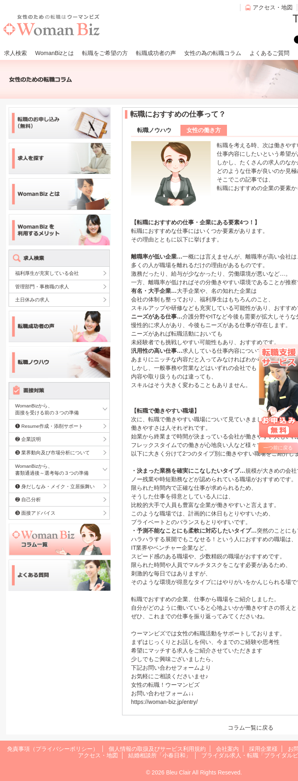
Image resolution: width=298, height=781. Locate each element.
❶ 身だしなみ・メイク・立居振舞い (55, 486)
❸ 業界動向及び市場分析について (52, 452)
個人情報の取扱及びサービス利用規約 (157, 749)
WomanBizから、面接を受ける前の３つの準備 (47, 409)
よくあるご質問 (269, 53)
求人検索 (15, 53)
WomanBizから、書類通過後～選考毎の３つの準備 (52, 469)
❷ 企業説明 (28, 439)
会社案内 (227, 749)
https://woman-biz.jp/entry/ (164, 702)
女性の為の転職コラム (212, 53)
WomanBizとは (54, 53)
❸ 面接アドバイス (35, 513)
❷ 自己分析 (28, 499)
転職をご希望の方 (105, 53)
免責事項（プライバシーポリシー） (52, 749)
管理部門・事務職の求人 (42, 286)
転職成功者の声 (156, 53)
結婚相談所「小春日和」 (159, 755)
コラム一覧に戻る (251, 727)
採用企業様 (263, 749)
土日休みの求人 (32, 299)
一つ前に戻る (278, 448)
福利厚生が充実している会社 (47, 273)
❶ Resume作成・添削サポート (49, 426)
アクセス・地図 (273, 7)
